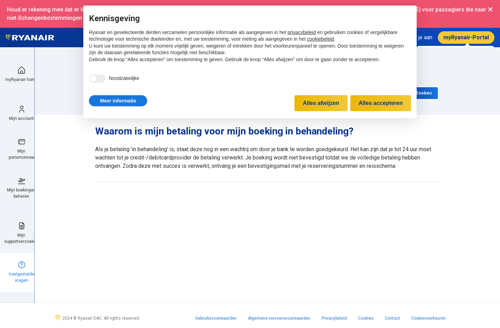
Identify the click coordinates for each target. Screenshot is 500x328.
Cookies (366, 318)
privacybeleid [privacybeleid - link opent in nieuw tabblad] (302, 32)
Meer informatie (118, 101)
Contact (392, 318)
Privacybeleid (334, 318)
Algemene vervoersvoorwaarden (279, 318)
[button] (118, 100)
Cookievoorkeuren (428, 318)
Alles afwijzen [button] (321, 103)
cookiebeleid (320, 39)
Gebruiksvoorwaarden (216, 318)
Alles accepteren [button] (381, 103)
